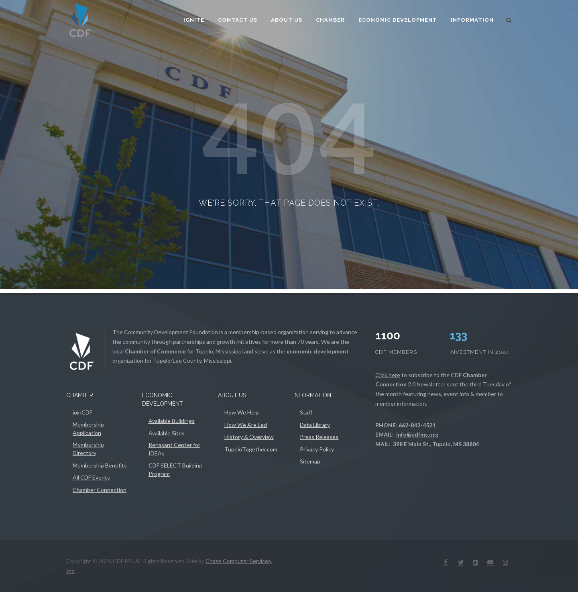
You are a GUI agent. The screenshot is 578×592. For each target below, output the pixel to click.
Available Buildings (172, 420)
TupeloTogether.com (250, 449)
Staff (306, 412)
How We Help (241, 412)
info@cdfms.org (417, 434)
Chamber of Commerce (155, 351)
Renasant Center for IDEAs (174, 449)
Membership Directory (88, 448)
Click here (387, 375)
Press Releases (319, 436)
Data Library (315, 424)
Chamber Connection (99, 489)
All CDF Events (91, 477)
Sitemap (310, 461)
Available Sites (167, 433)
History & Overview (249, 436)
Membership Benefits (100, 465)
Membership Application (88, 428)
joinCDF (82, 412)
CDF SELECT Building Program (175, 469)
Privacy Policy (317, 449)
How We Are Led (245, 424)
